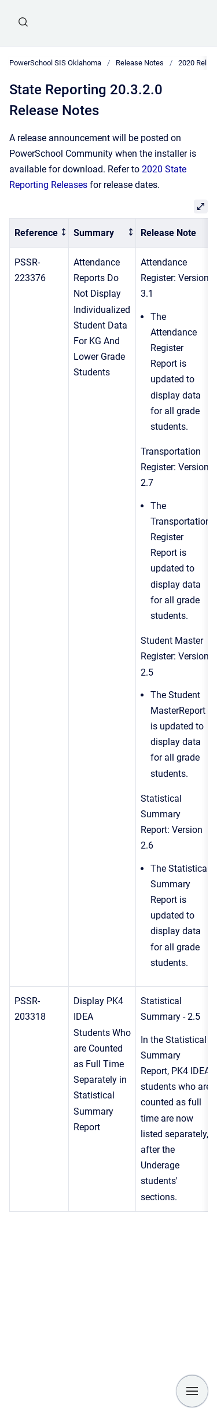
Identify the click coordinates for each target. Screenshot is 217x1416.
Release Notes (140, 62)
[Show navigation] (192, 1391)
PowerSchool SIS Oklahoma (55, 62)
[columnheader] (39, 233)
